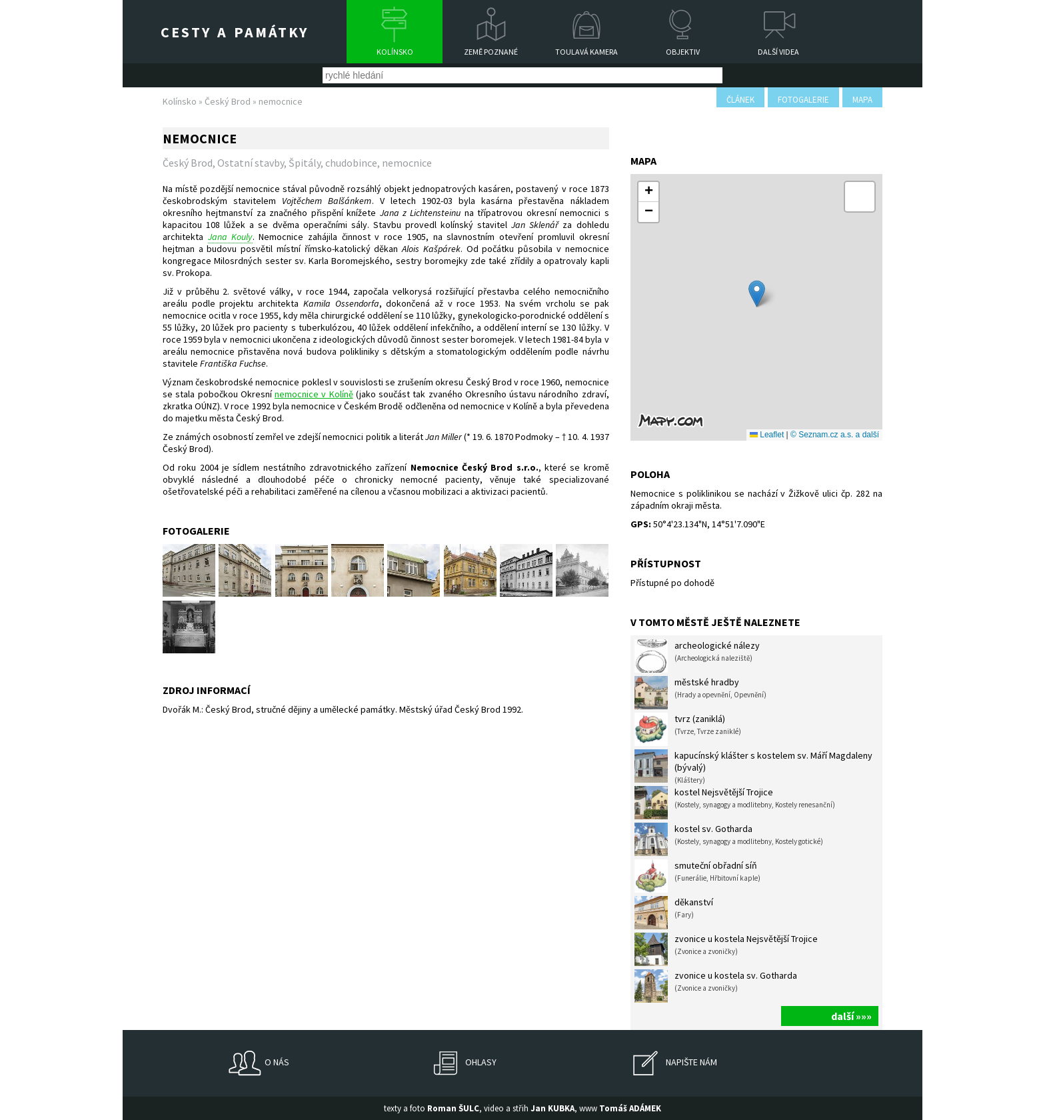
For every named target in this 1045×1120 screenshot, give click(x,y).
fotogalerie (803, 99)
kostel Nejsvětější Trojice (734, 802)
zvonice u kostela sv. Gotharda (715, 986)
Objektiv (683, 52)
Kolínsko (395, 52)
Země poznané (491, 52)
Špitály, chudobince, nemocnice (360, 162)
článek (740, 99)
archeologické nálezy (697, 656)
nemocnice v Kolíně (314, 394)
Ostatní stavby (250, 162)
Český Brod (228, 101)
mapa (862, 99)
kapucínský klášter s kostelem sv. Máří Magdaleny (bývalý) (753, 767)
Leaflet (767, 434)
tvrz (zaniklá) (687, 729)
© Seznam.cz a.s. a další (834, 434)
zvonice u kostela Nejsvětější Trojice (726, 949)
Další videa (778, 52)
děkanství (673, 912)
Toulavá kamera (586, 52)
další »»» (851, 1016)
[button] (756, 293)
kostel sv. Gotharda (728, 839)
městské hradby (700, 692)
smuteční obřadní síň (697, 876)
